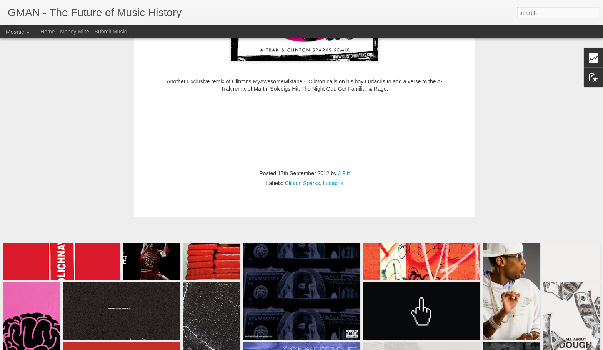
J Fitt (344, 91)
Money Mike (74, 31)
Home (47, 31)
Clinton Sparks (302, 101)
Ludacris (333, 101)
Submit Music (111, 31)
